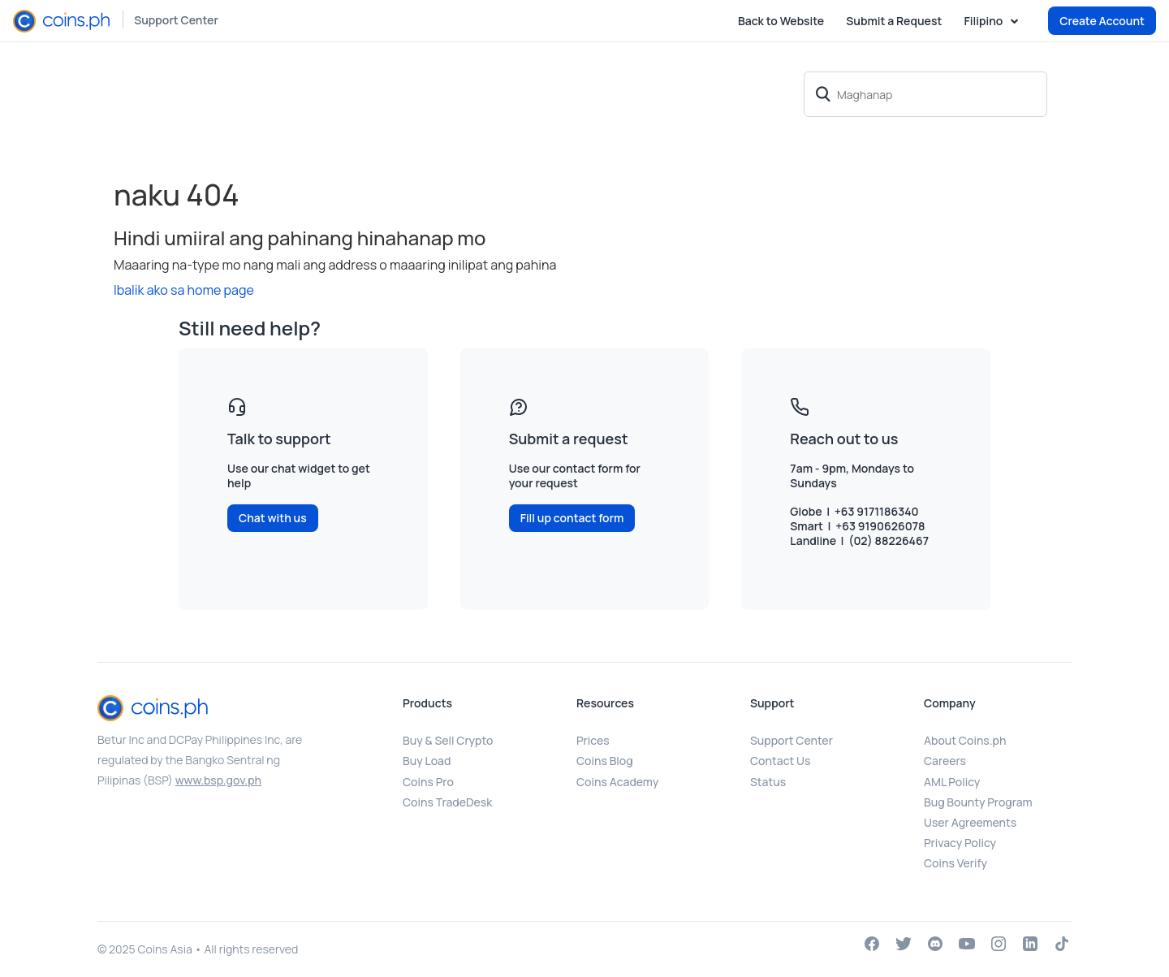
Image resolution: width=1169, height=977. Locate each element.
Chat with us (273, 517)
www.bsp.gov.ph (218, 780)
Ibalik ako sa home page (184, 290)
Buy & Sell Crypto (448, 740)
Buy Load (427, 760)
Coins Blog (604, 760)
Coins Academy (617, 781)
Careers (945, 760)
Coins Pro (428, 781)
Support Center (176, 20)
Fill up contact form (572, 517)
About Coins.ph (965, 740)
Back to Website (781, 20)
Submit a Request (894, 20)
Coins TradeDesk (447, 802)
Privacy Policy (960, 842)
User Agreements (970, 822)
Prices (593, 740)
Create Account (1102, 20)
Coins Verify (955, 863)
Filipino (984, 21)
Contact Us (780, 760)
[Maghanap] (925, 94)
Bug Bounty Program (978, 802)
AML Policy (952, 781)
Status (768, 781)
